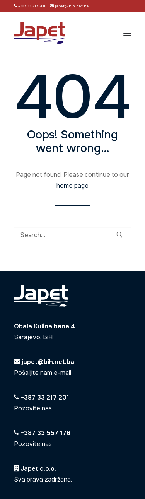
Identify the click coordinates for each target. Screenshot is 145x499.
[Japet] (39, 33)
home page (72, 185)
